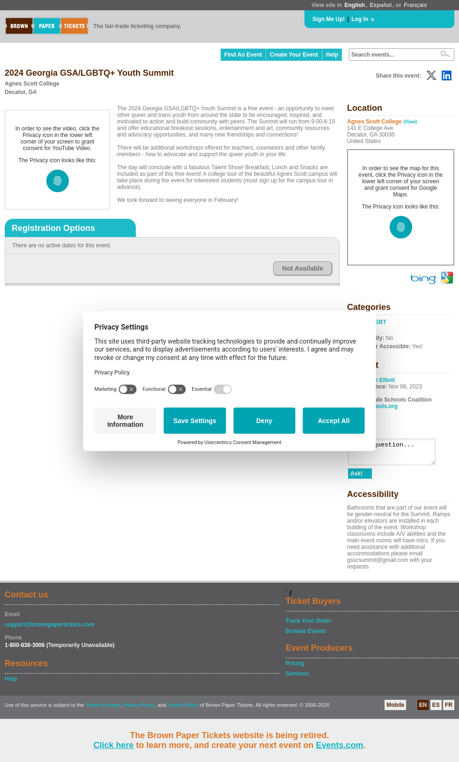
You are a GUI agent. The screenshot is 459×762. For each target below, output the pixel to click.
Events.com (339, 745)
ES (436, 709)
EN (423, 709)
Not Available (302, 268)
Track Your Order (308, 625)
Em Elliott (382, 380)
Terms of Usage (102, 709)
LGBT (378, 322)
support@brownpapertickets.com (49, 628)
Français (415, 5)
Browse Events (306, 635)
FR (448, 709)
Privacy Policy (139, 709)
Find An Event (243, 54)
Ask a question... (396, 454)
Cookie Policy (183, 709)
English (354, 5)
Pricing (295, 667)
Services (297, 678)
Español (381, 5)
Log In (359, 19)
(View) (410, 121)
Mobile (395, 709)
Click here (113, 745)
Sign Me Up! (328, 19)
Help (332, 54)
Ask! (356, 477)
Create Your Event (294, 54)
